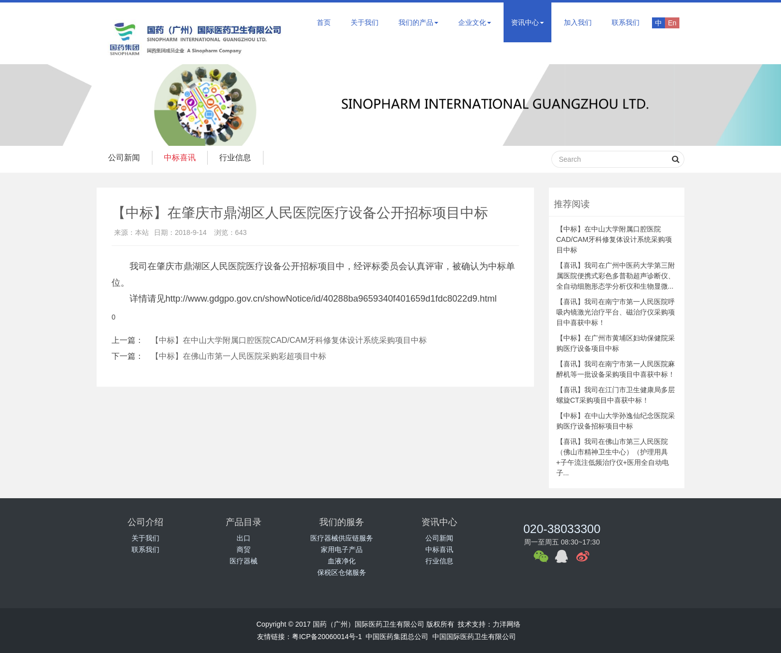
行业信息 (240, 157)
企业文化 (474, 22)
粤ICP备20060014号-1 (327, 637)
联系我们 (626, 22)
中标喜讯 (182, 157)
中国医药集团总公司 (397, 637)
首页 (324, 22)
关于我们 (365, 22)
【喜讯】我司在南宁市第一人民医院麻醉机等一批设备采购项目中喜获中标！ (615, 369)
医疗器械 (244, 561)
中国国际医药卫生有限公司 (474, 637)
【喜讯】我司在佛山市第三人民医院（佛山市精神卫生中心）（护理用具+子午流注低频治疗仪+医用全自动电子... (612, 457)
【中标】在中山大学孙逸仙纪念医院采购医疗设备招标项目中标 (615, 421)
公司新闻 (125, 157)
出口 (244, 538)
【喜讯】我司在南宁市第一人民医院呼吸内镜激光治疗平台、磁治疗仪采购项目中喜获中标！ (615, 312)
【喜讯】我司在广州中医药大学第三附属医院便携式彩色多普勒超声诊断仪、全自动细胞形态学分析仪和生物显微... (615, 275)
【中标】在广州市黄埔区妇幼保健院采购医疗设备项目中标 (615, 343)
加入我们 (578, 22)
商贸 (244, 549)
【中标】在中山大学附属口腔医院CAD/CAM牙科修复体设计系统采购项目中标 (289, 340)
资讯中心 (527, 22)
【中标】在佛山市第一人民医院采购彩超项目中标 (238, 356)
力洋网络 (507, 624)
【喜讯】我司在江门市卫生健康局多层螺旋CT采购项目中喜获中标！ (615, 395)
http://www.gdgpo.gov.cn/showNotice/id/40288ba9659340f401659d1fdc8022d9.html (331, 299)
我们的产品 (418, 22)
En (672, 23)
